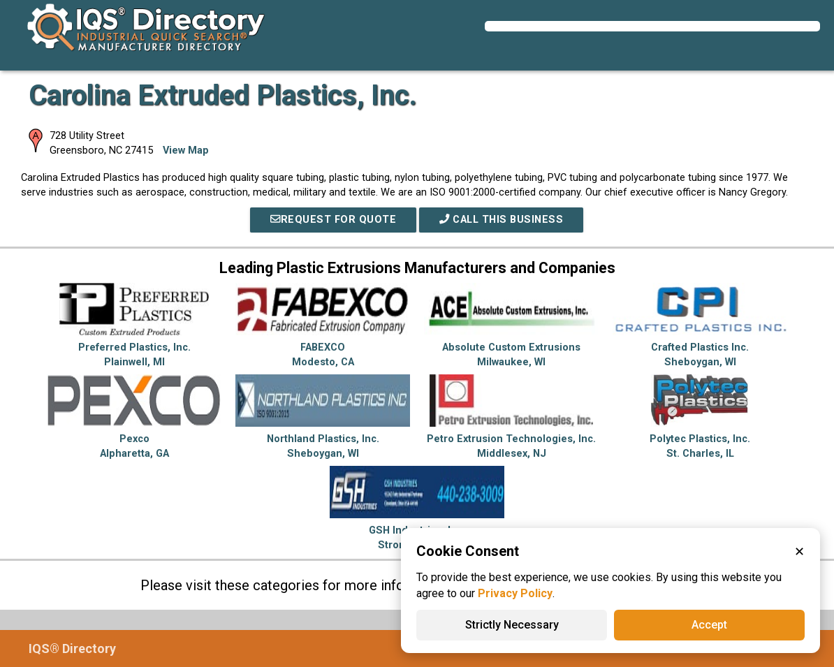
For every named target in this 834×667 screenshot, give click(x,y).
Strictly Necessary (512, 624)
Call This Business (501, 220)
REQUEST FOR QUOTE (333, 220)
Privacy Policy (515, 593)
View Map (186, 150)
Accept (709, 624)
